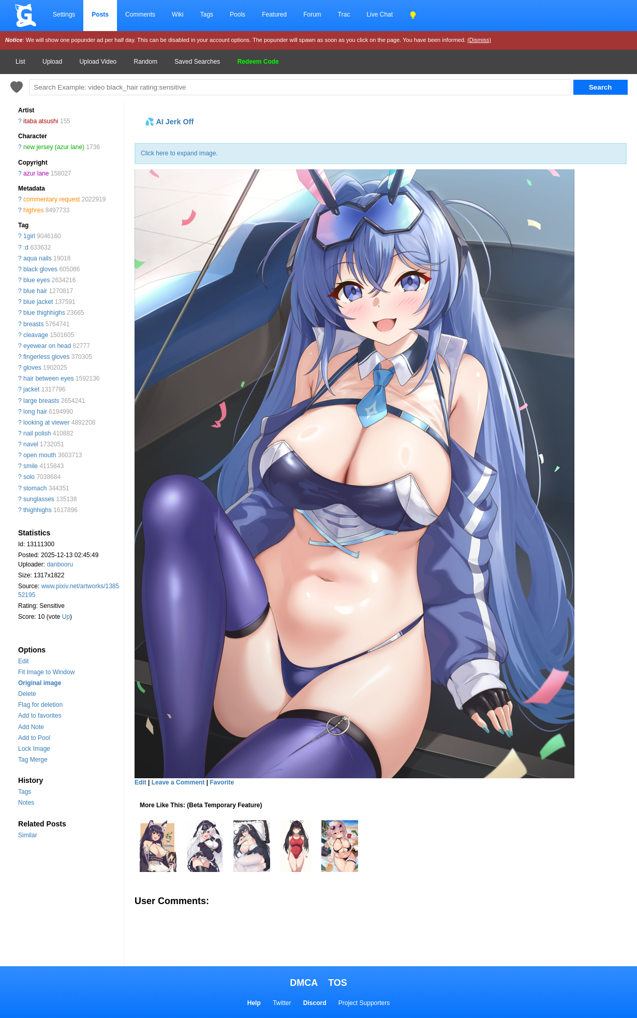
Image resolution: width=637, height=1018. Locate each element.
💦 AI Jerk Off (169, 122)
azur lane (36, 173)
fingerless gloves (46, 356)
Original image (39, 683)
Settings (64, 14)
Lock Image (34, 748)
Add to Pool (34, 737)
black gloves (40, 269)
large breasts (41, 400)
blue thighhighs (44, 312)
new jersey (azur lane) (53, 147)
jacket (31, 389)
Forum (312, 14)
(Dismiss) (479, 40)
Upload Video (97, 61)
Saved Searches (197, 61)
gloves (32, 367)
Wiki (178, 14)
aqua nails (37, 258)
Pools (237, 14)
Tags (206, 14)
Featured (274, 14)
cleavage (35, 335)
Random (145, 61)
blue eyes (36, 280)
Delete (27, 693)
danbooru (60, 564)
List (20, 61)
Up (66, 616)
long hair (35, 411)
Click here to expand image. (179, 153)
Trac (344, 14)
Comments (140, 14)
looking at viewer (46, 422)
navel (30, 444)
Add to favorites (39, 715)
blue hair (35, 291)
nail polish (37, 433)
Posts (100, 14)
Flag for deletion (40, 704)
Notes (26, 802)
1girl (29, 236)
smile (30, 466)
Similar (27, 835)
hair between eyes (48, 378)
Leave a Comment (178, 782)
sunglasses (38, 499)
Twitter (282, 1003)
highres (33, 210)
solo (29, 477)
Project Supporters (364, 1003)
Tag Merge (33, 759)
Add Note (31, 727)
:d (25, 247)
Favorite (222, 782)
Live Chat (379, 14)
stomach (35, 488)
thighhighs (37, 510)
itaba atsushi (40, 121)
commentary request (51, 199)
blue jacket (38, 302)
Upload (52, 61)
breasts (33, 324)
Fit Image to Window (46, 672)
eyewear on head (47, 346)
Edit (23, 661)
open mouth (39, 455)
